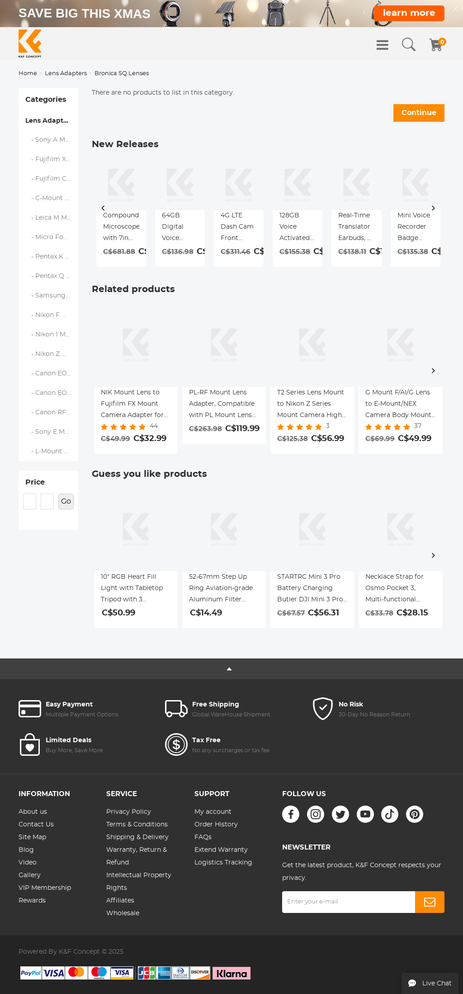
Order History (216, 824)
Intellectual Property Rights (138, 881)
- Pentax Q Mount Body (52, 276)
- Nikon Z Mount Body (52, 354)
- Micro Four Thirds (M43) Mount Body (52, 237)
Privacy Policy (128, 812)
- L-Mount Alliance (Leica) (52, 451)
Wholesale (122, 913)
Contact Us (36, 824)
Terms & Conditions (137, 824)
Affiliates (120, 901)
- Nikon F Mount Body (52, 315)
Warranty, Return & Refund (136, 856)
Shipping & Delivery (137, 837)
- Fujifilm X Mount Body (52, 159)
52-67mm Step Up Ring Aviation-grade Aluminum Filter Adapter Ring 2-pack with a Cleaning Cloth (223, 589)
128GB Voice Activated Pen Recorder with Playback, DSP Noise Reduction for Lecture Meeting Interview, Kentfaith (296, 228)
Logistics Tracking (223, 863)
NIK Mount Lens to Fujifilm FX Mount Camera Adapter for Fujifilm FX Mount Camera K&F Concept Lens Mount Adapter (135, 405)
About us (33, 812)
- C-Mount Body (52, 198)
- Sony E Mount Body (52, 432)
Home (28, 74)
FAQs (203, 837)
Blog (26, 850)
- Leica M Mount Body (52, 218)
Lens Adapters (66, 74)
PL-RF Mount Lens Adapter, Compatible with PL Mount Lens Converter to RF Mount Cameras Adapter (222, 405)
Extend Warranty (221, 850)
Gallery (30, 875)
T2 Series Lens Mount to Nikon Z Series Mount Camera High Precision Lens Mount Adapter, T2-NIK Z (311, 405)
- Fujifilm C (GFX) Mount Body (52, 179)
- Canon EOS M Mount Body (52, 393)
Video (28, 863)
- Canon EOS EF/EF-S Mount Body (52, 373)
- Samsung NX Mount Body (52, 296)
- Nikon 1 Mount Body (52, 334)
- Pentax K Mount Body (52, 257)
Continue (419, 112)
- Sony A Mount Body (52, 140)
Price (35, 482)
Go (66, 501)
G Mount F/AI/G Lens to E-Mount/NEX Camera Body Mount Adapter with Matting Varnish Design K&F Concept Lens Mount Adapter (399, 405)
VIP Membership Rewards (45, 894)
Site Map (32, 837)
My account (213, 812)
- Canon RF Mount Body (52, 412)
